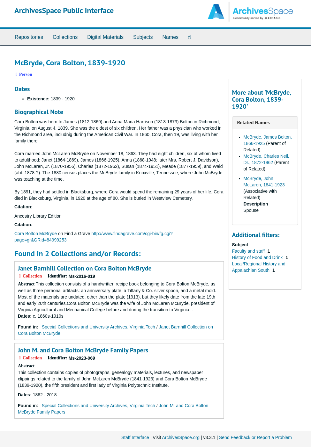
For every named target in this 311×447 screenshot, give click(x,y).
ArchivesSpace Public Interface (64, 10)
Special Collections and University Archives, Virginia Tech (98, 326)
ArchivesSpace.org (181, 437)
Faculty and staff (249, 251)
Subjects (143, 37)
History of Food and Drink (258, 257)
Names (170, 37)
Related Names (253, 122)
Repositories (29, 37)
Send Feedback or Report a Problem (255, 437)
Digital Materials (105, 37)
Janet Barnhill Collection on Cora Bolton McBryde (85, 268)
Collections (65, 37)
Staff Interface (135, 437)
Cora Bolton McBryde (36, 233)
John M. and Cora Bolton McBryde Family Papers (83, 350)
